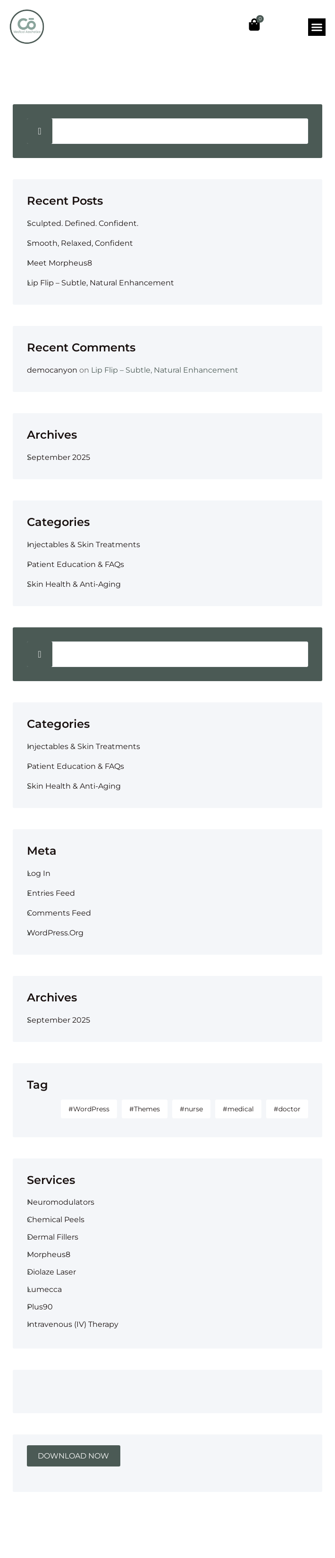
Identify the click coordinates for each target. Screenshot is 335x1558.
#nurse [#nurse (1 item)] (191, 1109)
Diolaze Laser (51, 1271)
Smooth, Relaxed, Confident (80, 243)
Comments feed (59, 912)
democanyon (52, 370)
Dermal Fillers (52, 1237)
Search (39, 131)
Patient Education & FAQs (75, 564)
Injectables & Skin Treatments (83, 544)
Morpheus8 (48, 1254)
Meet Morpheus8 (59, 262)
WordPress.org (55, 932)
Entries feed (51, 893)
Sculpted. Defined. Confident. (82, 223)
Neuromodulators (60, 1202)
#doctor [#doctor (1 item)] (287, 1109)
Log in (38, 873)
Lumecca (44, 1289)
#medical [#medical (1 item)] (238, 1109)
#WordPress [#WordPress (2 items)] (88, 1109)
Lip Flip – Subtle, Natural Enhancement (100, 282)
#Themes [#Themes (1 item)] (144, 1109)
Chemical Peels (55, 1219)
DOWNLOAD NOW (73, 1455)
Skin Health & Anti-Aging (74, 584)
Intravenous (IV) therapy (72, 1324)
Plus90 (40, 1306)
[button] (317, 27)
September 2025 (58, 457)
